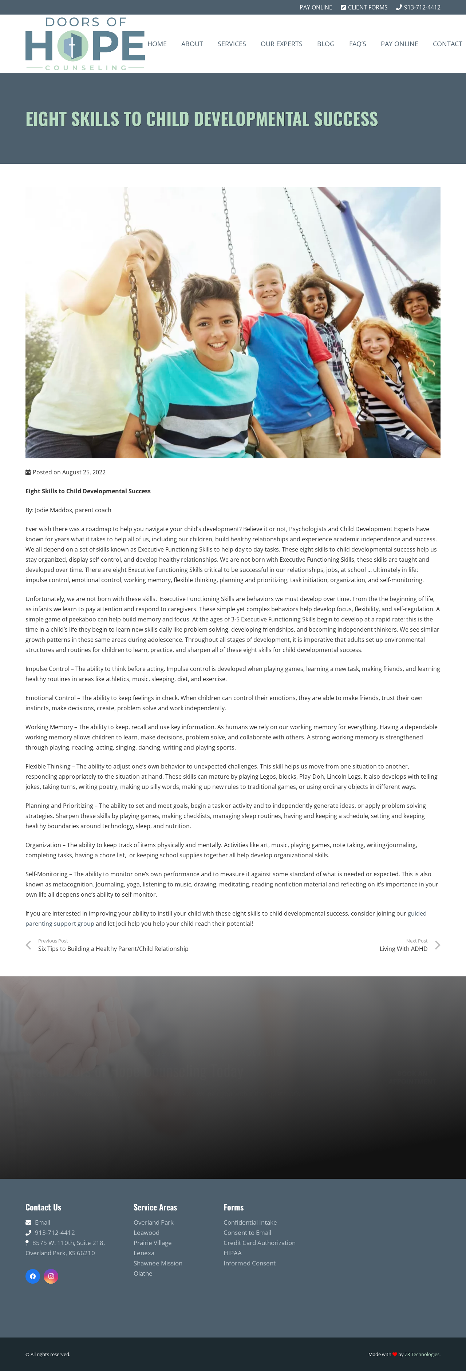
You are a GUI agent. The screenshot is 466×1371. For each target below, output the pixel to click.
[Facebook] (32, 1276)
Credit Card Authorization (260, 1242)
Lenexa (144, 1253)
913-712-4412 (55, 1232)
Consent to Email (247, 1232)
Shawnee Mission (158, 1263)
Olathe (143, 1273)
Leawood (146, 1232)
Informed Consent (250, 1263)
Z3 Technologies (422, 1354)
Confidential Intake (250, 1222)
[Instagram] (51, 1276)
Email (42, 1222)
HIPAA (233, 1253)
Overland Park (154, 1222)
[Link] (85, 43)
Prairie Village (153, 1242)
